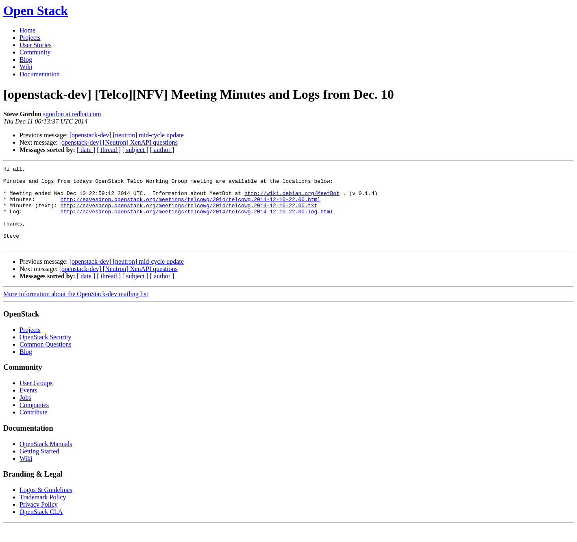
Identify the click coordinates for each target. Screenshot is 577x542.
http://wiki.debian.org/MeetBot (292, 199)
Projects (30, 37)
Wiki (26, 66)
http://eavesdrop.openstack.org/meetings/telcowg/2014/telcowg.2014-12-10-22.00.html (190, 206)
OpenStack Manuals (46, 459)
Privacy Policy (39, 520)
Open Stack (35, 10)
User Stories (36, 44)
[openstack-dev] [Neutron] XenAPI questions (118, 142)
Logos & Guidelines (46, 505)
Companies (34, 420)
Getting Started (39, 467)
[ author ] (162, 149)
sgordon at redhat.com (72, 114)
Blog (26, 59)
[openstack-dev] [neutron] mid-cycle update (127, 135)
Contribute (33, 428)
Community (35, 52)
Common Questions (46, 360)
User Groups (36, 398)
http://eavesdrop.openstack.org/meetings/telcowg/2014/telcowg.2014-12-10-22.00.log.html (196, 221)
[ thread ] (109, 149)
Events (28, 406)
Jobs (25, 413)
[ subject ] (135, 149)
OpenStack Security (46, 352)
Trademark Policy (43, 512)
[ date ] (86, 149)
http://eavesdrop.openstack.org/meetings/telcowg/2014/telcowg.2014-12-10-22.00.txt (188, 213)
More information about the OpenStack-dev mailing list (75, 309)
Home (27, 30)
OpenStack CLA (41, 527)
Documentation (40, 74)
